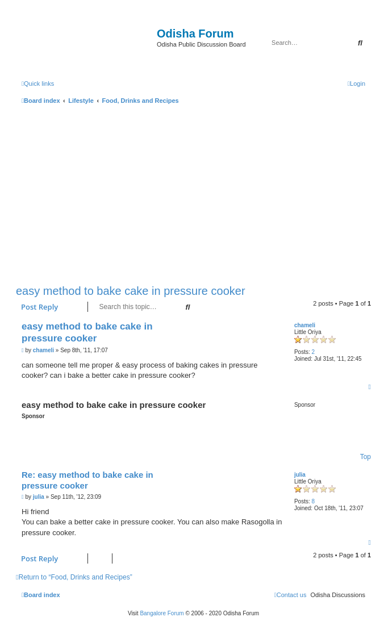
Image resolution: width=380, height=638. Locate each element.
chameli (304, 325)
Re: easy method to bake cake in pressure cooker (87, 480)
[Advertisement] (193, 192)
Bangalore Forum (161, 613)
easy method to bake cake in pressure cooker (130, 291)
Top (365, 457)
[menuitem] (356, 83)
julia (300, 475)
